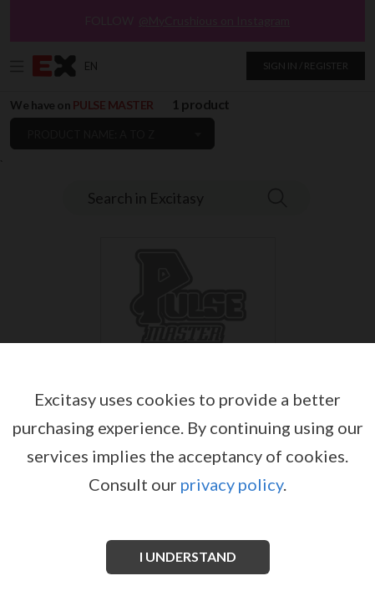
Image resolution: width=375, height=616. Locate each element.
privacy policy (231, 484)
